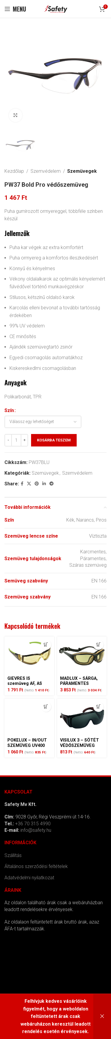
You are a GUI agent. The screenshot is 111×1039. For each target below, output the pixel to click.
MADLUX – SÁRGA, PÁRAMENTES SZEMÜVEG (79, 683)
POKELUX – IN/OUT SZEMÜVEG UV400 (27, 743)
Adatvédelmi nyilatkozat (29, 877)
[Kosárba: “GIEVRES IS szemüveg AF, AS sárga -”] (46, 644)
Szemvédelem (45, 171)
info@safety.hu (35, 830)
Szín (9, 410)
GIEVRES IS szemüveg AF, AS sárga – (24, 683)
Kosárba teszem (54, 440)
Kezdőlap (14, 171)
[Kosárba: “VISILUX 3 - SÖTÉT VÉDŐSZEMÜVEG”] (98, 706)
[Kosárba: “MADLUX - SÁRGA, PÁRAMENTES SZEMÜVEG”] (98, 644)
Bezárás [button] (102, 1016)
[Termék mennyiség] (16, 440)
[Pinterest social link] (37, 484)
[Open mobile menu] (15, 9)
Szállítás (13, 855)
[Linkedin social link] (44, 484)
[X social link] (29, 484)
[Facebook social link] (22, 484)
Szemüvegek (82, 171)
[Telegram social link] (51, 484)
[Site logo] (55, 8)
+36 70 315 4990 (33, 823)
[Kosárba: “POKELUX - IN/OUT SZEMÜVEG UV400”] (46, 706)
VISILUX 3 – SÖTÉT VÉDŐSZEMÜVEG (79, 743)
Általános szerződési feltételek (36, 866)
